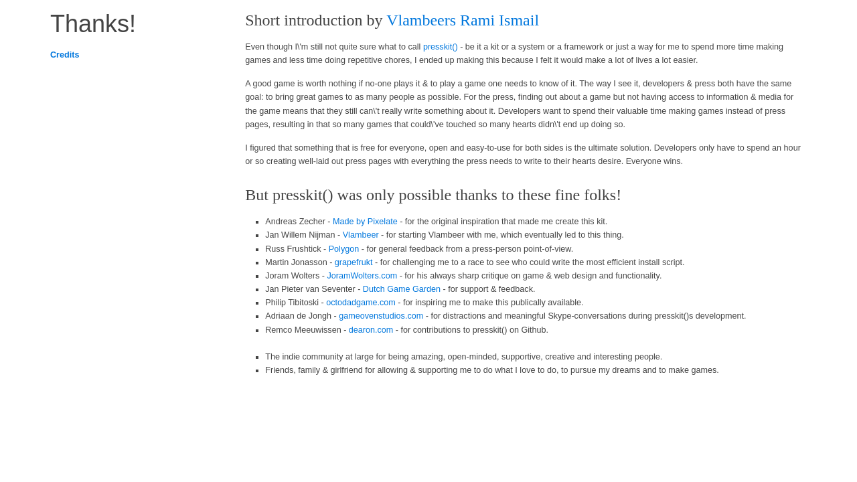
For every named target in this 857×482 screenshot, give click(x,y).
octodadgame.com (361, 302)
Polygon (344, 249)
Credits (64, 55)
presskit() (440, 47)
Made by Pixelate (365, 221)
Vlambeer (361, 235)
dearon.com (371, 330)
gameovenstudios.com (381, 316)
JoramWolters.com (362, 275)
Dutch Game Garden (402, 289)
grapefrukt (354, 262)
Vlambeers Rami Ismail (462, 20)
